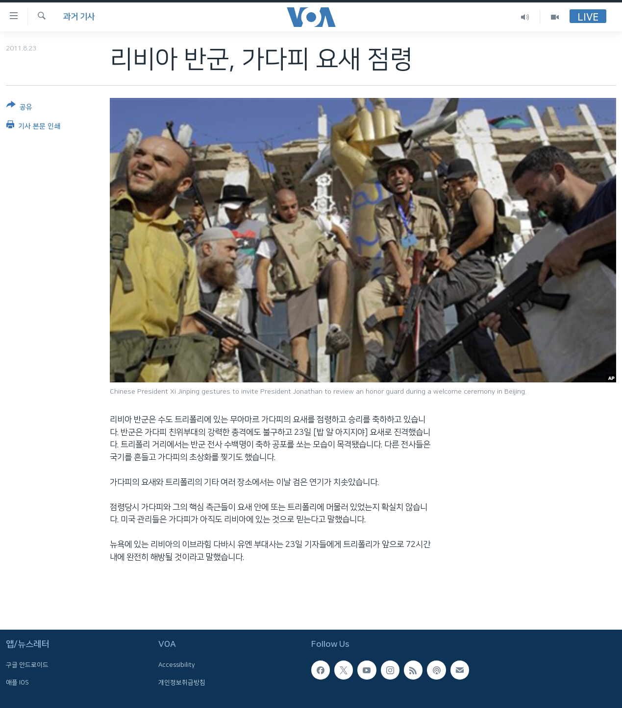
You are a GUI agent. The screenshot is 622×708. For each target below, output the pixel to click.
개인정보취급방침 (181, 682)
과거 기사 (79, 16)
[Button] (19, 108)
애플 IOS (17, 682)
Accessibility (176, 665)
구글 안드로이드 (27, 665)
